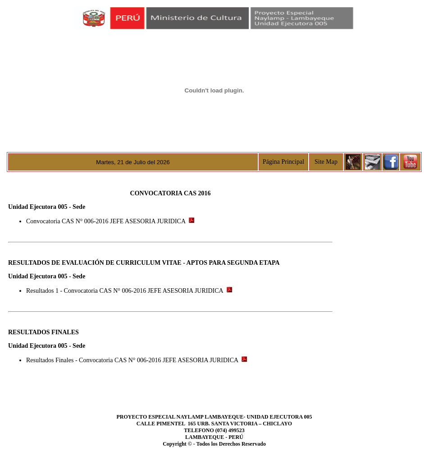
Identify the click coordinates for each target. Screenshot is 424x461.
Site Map (326, 161)
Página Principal (283, 161)
